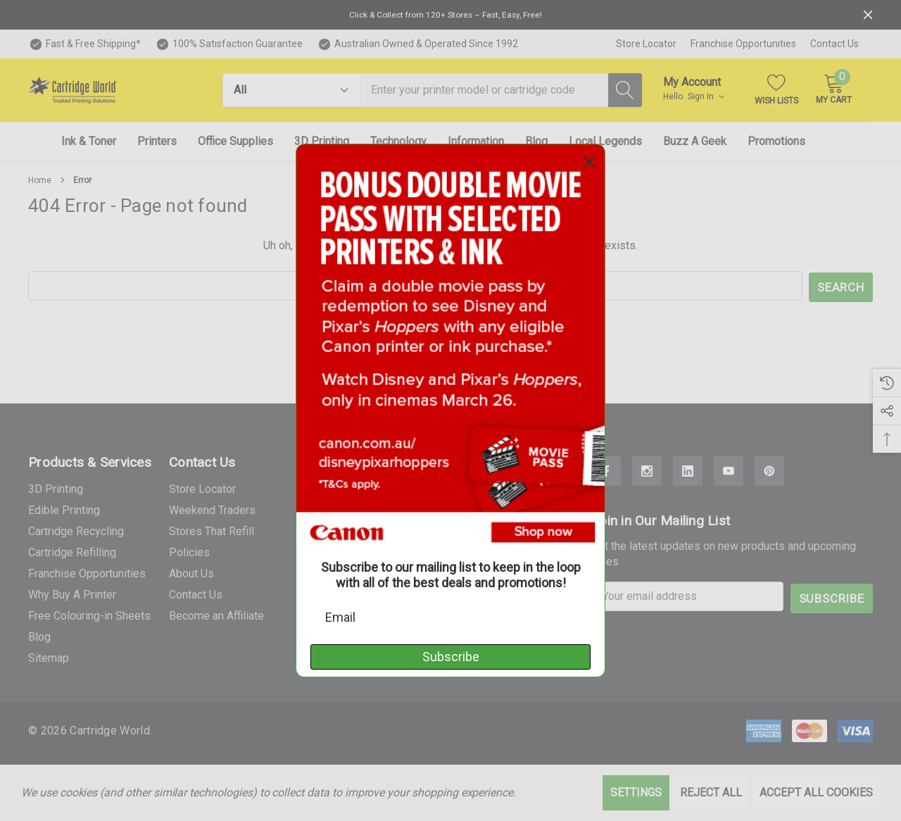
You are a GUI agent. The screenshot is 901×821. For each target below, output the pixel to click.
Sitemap (48, 656)
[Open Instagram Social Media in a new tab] (647, 469)
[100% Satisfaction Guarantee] (229, 44)
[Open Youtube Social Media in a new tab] (728, 469)
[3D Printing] (322, 141)
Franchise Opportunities (743, 43)
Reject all (711, 792)
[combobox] (484, 90)
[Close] (868, 14)
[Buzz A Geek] (695, 141)
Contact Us (834, 43)
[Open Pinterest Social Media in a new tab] (769, 469)
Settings (636, 792)
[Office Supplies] (235, 141)
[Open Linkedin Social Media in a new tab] (687, 469)
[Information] (476, 141)
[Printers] (157, 141)
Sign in (706, 96)
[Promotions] (776, 141)
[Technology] (398, 141)
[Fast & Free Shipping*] (84, 44)
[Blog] (536, 141)
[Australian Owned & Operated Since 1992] (417, 44)
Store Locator (646, 43)
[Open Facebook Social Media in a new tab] (606, 469)
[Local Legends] (605, 141)
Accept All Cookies (816, 792)
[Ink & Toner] (89, 141)
